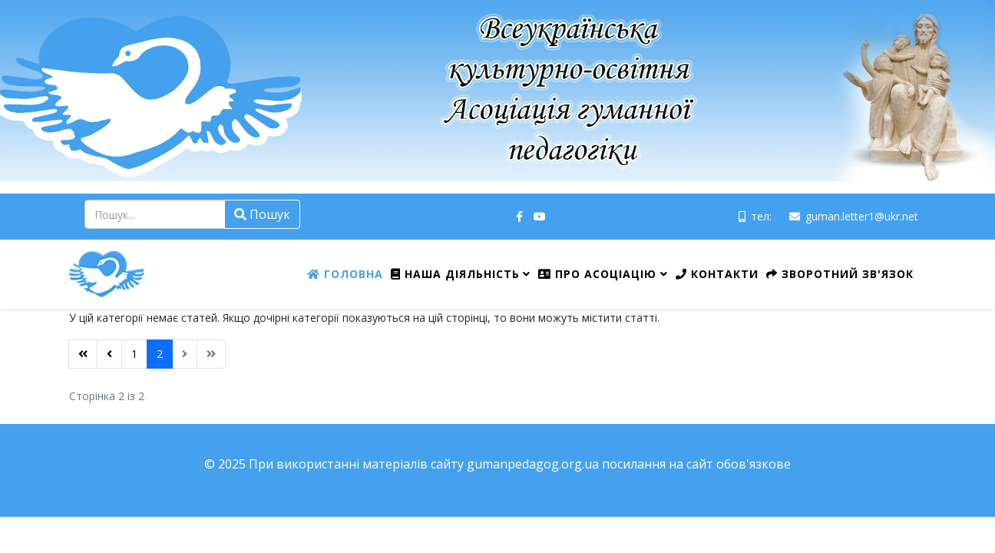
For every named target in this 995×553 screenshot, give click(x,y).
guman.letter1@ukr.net (861, 216)
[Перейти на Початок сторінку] (83, 354)
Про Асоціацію (597, 274)
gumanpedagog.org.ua (533, 463)
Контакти (717, 274)
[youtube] (540, 216)
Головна (345, 274)
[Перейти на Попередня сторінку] (109, 354)
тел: (761, 216)
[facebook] (519, 216)
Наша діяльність (455, 274)
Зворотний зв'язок (840, 274)
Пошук (262, 214)
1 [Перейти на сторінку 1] (134, 353)
